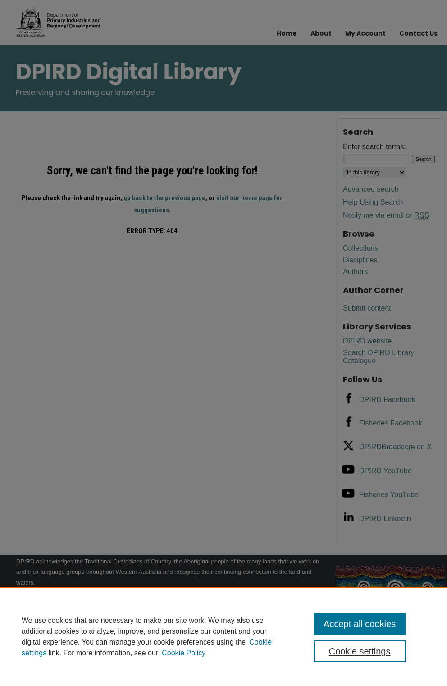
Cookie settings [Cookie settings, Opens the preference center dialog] (360, 651)
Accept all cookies (360, 624)
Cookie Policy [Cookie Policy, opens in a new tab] (183, 653)
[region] (223, 636)
